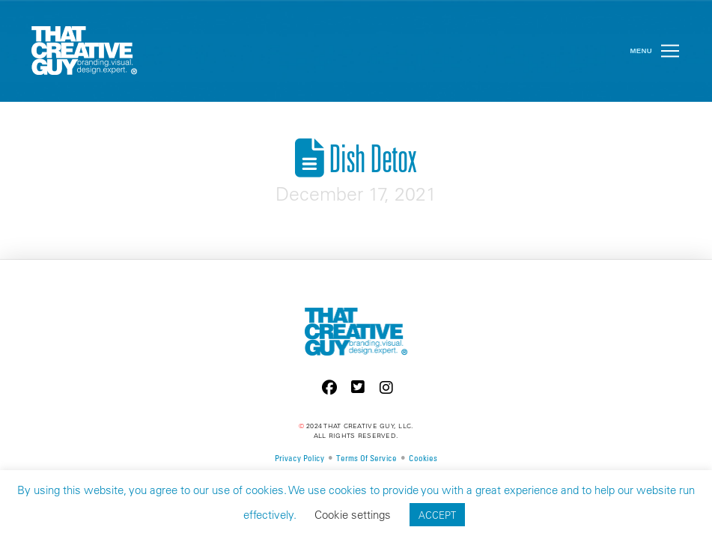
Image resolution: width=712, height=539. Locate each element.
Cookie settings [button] (352, 515)
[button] (670, 51)
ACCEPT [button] (437, 514)
